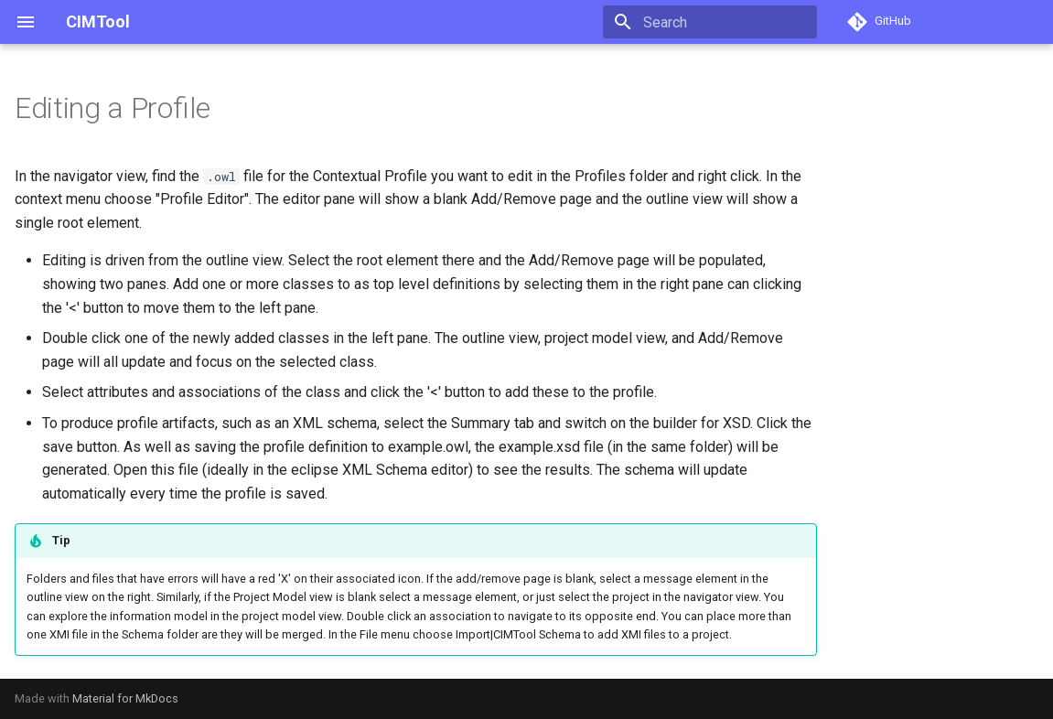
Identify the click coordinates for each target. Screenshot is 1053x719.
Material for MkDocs (125, 698)
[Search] (710, 21)
